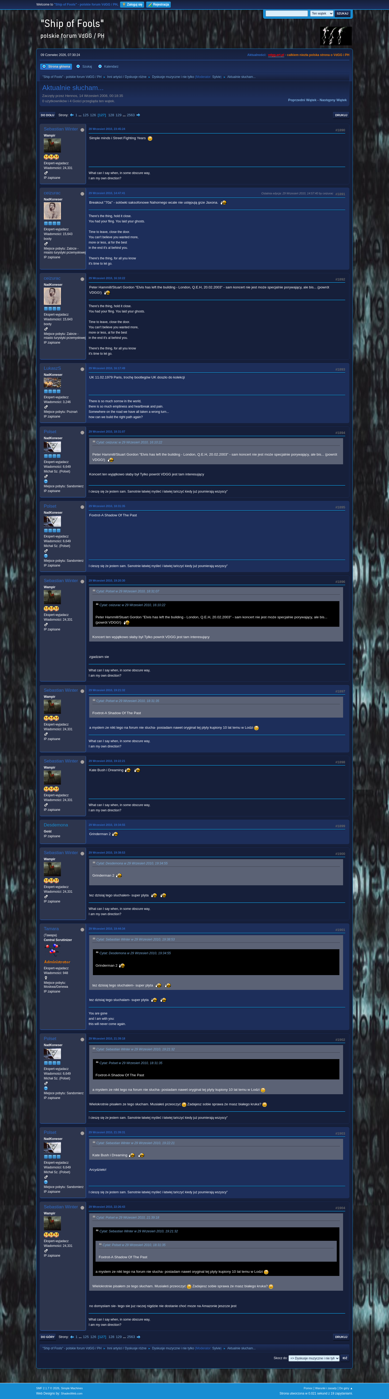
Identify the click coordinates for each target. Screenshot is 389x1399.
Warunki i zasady (326, 1388)
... (81, 115)
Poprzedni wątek (302, 100)
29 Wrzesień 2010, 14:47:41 (107, 193)
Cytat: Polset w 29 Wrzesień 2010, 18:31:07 (127, 591)
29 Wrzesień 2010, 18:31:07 (107, 431)
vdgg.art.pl (276, 55)
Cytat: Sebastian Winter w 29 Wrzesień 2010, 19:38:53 (135, 939)
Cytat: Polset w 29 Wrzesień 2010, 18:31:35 (127, 701)
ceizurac (52, 192)
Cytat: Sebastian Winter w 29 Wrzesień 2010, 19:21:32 (135, 1049)
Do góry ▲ (346, 1388)
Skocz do (280, 1358)
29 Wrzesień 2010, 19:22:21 (107, 760)
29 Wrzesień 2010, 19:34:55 (107, 824)
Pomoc (308, 1388)
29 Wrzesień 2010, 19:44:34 (107, 928)
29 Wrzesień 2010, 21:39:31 (107, 1132)
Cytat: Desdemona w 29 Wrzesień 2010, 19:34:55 (132, 863)
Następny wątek (333, 100)
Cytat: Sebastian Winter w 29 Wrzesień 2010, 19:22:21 (135, 1143)
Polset (50, 431)
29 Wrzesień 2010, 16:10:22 (107, 278)
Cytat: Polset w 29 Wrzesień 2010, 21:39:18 (127, 1217)
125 (85, 115)
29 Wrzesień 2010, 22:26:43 (107, 1206)
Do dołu (47, 115)
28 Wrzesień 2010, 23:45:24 (107, 128)
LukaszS (52, 368)
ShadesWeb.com (72, 1393)
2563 (131, 115)
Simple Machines (72, 1388)
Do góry (48, 1337)
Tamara (51, 928)
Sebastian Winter (61, 129)
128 (111, 115)
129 (118, 115)
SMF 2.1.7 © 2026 (47, 1388)
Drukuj (341, 115)
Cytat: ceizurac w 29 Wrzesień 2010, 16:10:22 (129, 442)
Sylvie (216, 77)
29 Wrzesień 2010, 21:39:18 (107, 1038)
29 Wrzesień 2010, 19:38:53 (107, 852)
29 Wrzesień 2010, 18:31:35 (107, 506)
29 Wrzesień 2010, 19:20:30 (107, 580)
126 (93, 115)
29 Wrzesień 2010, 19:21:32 (107, 690)
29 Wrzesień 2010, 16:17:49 (107, 368)
